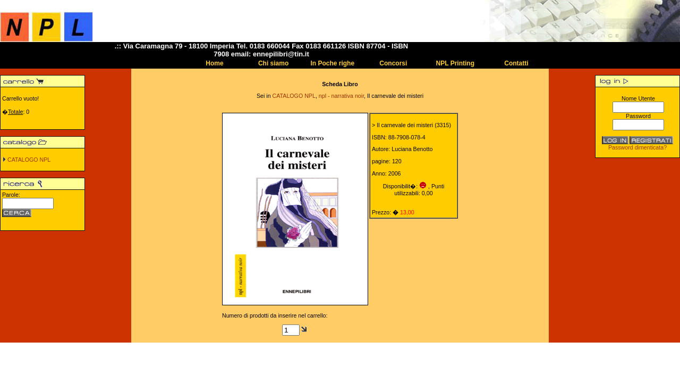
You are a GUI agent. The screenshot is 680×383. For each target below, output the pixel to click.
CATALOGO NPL (28, 159)
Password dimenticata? (637, 147)
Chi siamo (273, 63)
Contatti (516, 63)
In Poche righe (332, 63)
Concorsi (393, 63)
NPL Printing (455, 63)
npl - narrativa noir (341, 96)
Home (214, 63)
